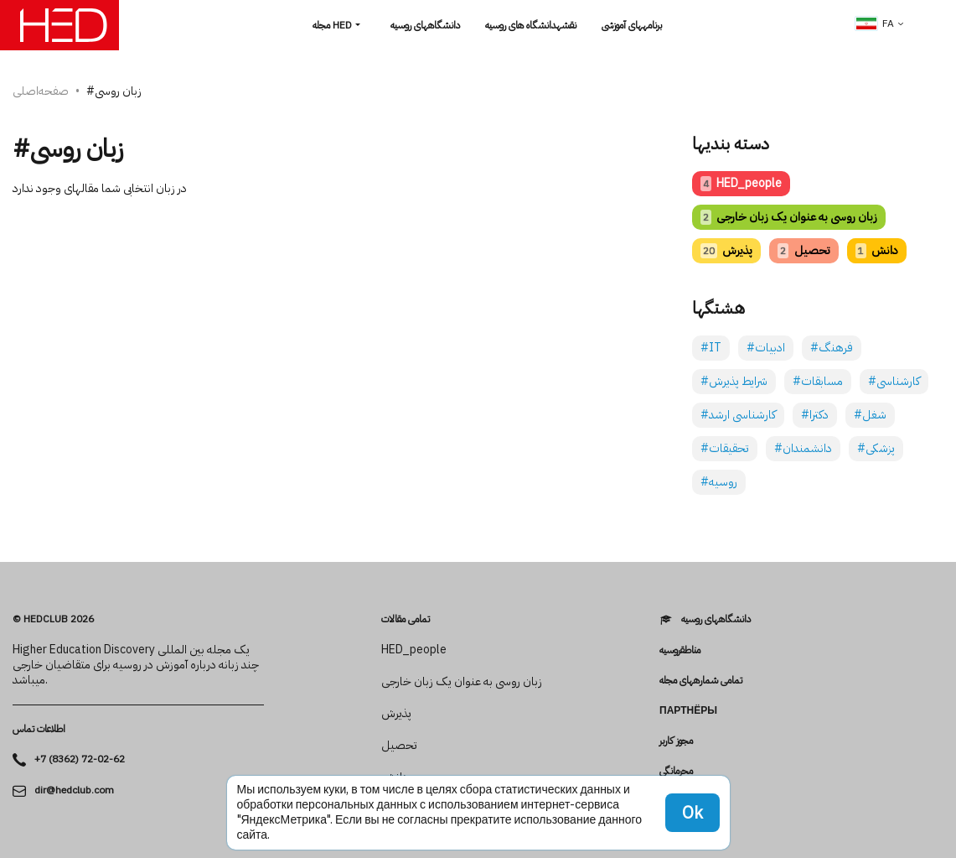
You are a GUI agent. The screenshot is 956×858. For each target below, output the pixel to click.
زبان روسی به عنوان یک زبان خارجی (788, 217)
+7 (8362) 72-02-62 (79, 759)
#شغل (870, 415)
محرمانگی (676, 770)
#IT (710, 347)
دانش (876, 250)
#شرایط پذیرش (733, 381)
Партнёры (688, 710)
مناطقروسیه (679, 650)
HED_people (741, 183)
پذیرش (726, 250)
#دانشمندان (803, 448)
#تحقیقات (724, 448)
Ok (692, 812)
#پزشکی (876, 448)
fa (874, 23)
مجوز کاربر (676, 740)
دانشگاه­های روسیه (425, 25)
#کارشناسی (894, 381)
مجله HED (332, 25)
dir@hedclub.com (74, 790)
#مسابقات (818, 381)
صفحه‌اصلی (41, 91)
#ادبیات (766, 347)
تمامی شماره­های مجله (700, 680)
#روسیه (718, 482)
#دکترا (815, 415)
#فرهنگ (831, 347)
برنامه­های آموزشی (632, 25)
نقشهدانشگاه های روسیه (530, 25)
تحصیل (803, 250)
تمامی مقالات (405, 619)
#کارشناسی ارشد (738, 415)
